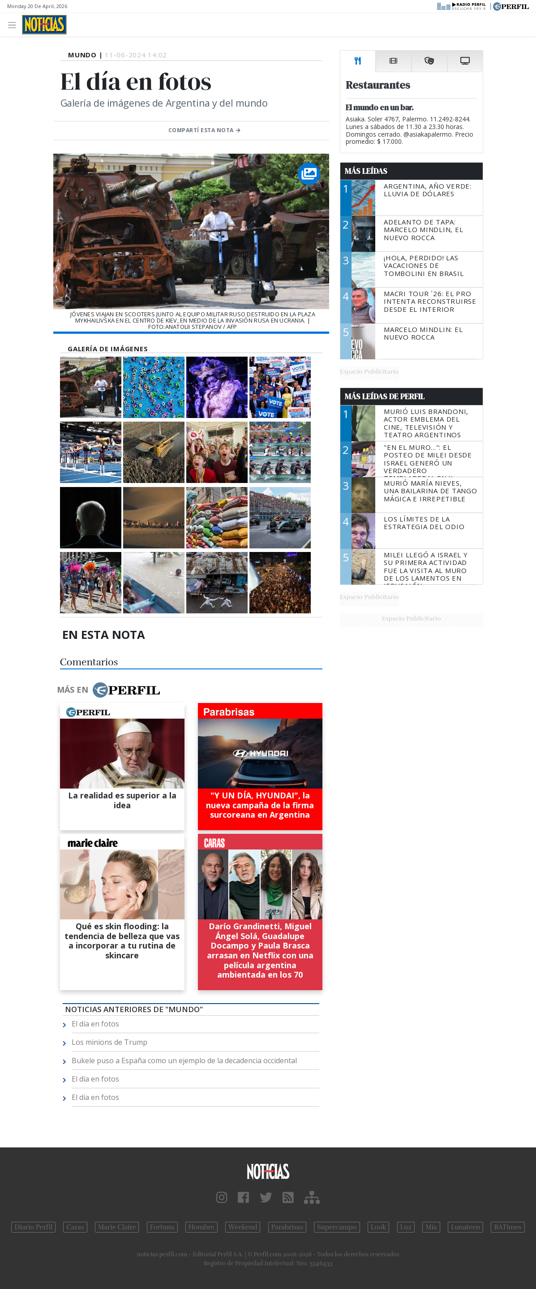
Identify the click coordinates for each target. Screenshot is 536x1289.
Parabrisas (287, 1227)
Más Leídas (366, 171)
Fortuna (162, 1227)
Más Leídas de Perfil (385, 396)
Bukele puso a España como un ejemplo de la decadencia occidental (184, 1060)
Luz (406, 1227)
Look (378, 1227)
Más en (108, 690)
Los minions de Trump (109, 1042)
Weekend (242, 1227)
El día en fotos (95, 1024)
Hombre (201, 1227)
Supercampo (337, 1227)
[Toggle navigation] (14, 24)
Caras (75, 1227)
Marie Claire (117, 1227)
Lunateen (465, 1227)
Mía (431, 1227)
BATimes (507, 1227)
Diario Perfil (33, 1227)
